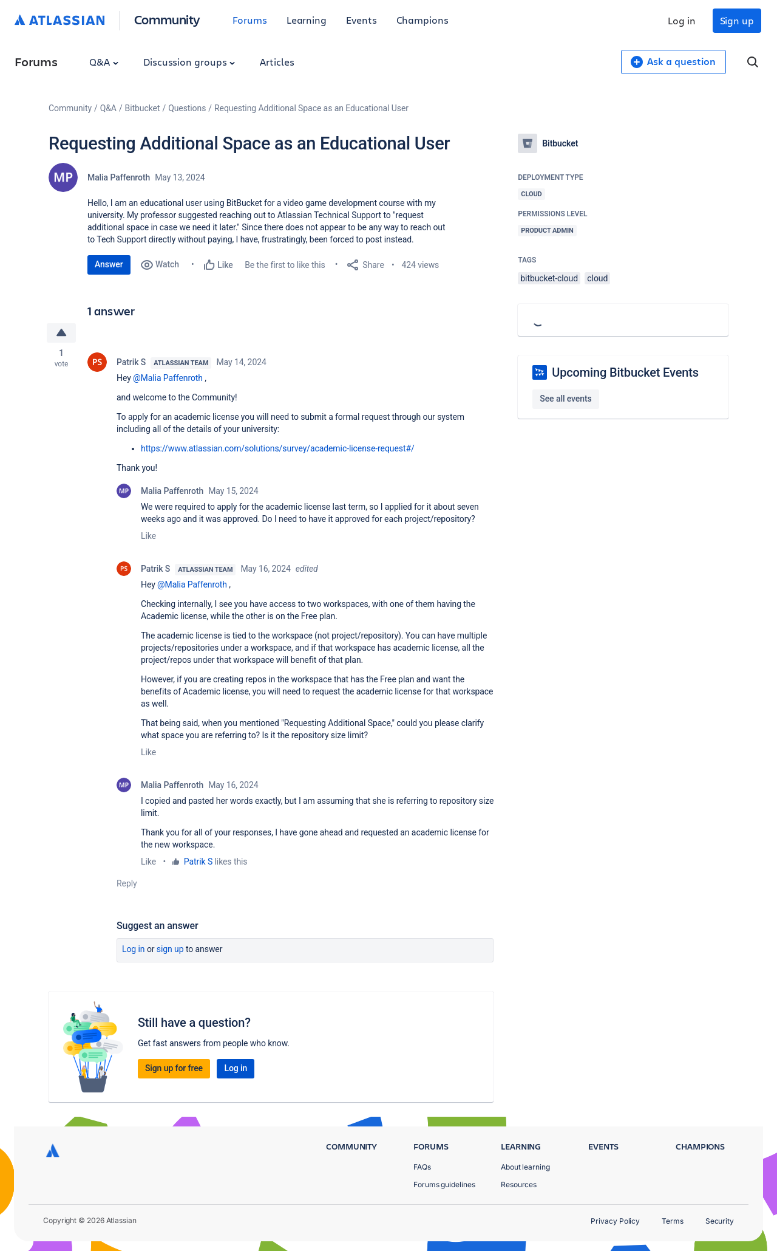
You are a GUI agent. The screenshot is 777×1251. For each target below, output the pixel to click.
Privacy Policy (615, 1220)
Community (167, 19)
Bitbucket (142, 108)
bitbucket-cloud (549, 278)
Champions (422, 19)
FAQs (422, 1166)
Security (719, 1220)
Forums (249, 19)
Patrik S (131, 362)
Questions (187, 108)
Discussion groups (189, 61)
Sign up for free (174, 1068)
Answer (109, 264)
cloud (597, 278)
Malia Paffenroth (118, 177)
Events (361, 19)
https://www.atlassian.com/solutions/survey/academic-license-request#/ (278, 448)
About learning (525, 1166)
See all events (565, 398)
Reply (127, 883)
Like (148, 536)
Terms (673, 1220)
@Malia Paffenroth (168, 378)
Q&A (103, 61)
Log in (682, 20)
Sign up (737, 20)
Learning (307, 19)
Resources (519, 1184)
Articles (277, 61)
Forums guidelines (444, 1184)
